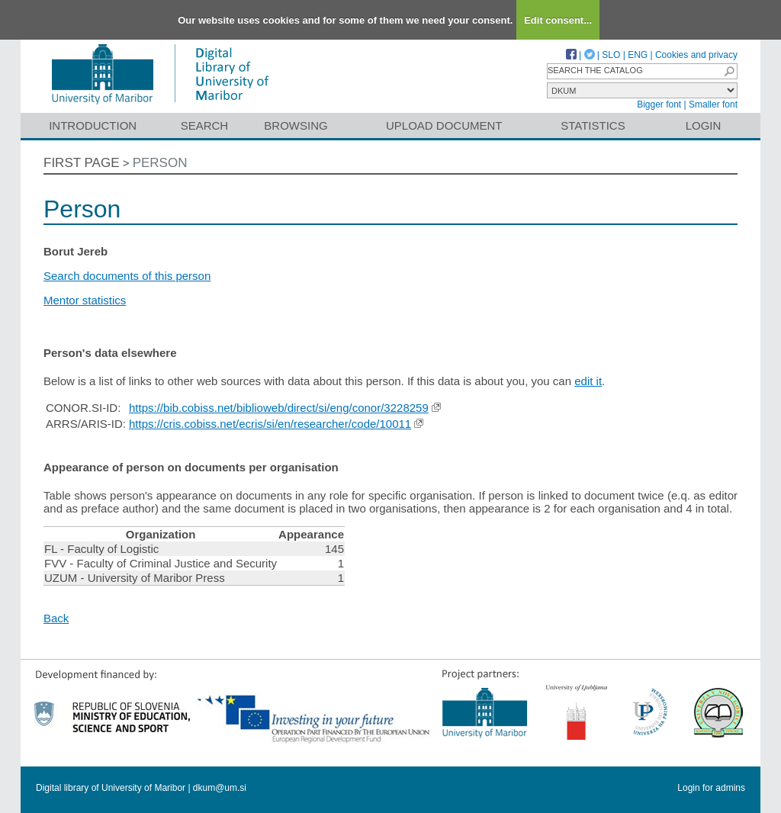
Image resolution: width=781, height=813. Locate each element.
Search (205, 125)
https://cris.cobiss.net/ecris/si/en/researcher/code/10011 (270, 423)
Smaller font (713, 104)
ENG (638, 55)
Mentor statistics (84, 300)
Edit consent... (558, 20)
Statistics (593, 125)
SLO (611, 55)
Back (56, 618)
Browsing (295, 125)
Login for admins (711, 787)
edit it (588, 380)
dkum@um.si (219, 787)
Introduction (93, 125)
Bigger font (659, 104)
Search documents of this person (127, 275)
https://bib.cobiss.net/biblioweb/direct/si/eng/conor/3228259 (279, 407)
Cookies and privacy (696, 55)
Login (704, 125)
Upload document (444, 125)
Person (160, 163)
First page (81, 163)
